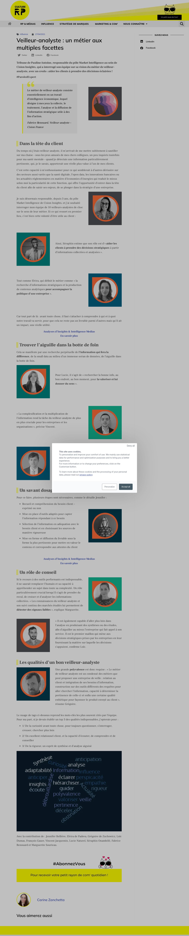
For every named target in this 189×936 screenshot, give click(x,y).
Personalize (109, 487)
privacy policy (86, 475)
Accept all (125, 487)
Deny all (131, 445)
